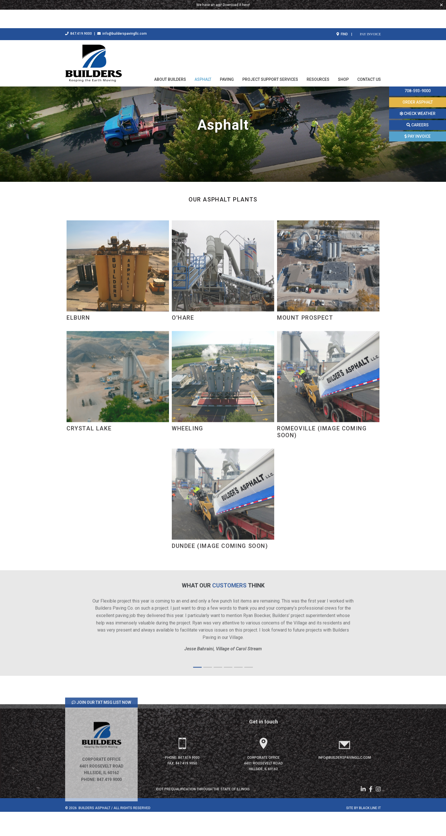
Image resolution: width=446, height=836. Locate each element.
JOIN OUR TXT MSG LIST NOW (101, 727)
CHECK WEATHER (417, 113)
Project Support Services (270, 61)
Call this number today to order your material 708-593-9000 (417, 82)
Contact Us (369, 61)
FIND (342, 16)
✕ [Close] (441, 5)
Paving (227, 61)
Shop (343, 61)
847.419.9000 (78, 15)
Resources (318, 61)
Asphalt (203, 61)
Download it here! (236, 5)
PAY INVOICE (370, 15)
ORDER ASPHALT (417, 102)
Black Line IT (370, 833)
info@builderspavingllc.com (122, 15)
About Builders (170, 61)
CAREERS (417, 125)
